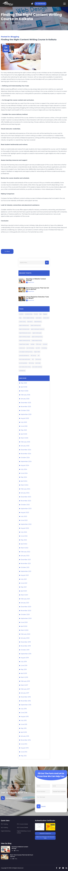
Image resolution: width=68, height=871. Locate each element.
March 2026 (24, 391)
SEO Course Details (22, 827)
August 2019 (25, 657)
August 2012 (25, 748)
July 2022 (24, 532)
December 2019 (26, 642)
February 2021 (25, 599)
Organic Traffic (37, 351)
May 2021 (24, 587)
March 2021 (24, 595)
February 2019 (25, 681)
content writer (46, 317)
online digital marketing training (25, 351)
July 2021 (24, 579)
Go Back (7, 251)
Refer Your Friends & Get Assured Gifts (45, 837)
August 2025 (25, 418)
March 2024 (24, 485)
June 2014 (24, 744)
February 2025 (25, 442)
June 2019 (24, 665)
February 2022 (25, 551)
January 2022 (25, 555)
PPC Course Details (22, 824)
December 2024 (26, 449)
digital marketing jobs (37, 332)
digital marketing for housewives (37, 329)
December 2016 (26, 697)
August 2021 (25, 575)
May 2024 (24, 477)
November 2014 (26, 740)
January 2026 (25, 398)
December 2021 (26, 559)
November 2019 (26, 646)
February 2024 (25, 489)
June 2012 (24, 752)
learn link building (30, 348)
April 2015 (24, 732)
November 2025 (26, 406)
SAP (38, 355)
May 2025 (24, 430)
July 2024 (24, 469)
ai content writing (28, 314)
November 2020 (26, 610)
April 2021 (24, 591)
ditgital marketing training (24, 340)
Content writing (22, 321)
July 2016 (24, 708)
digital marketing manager (24, 336)
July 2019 (24, 661)
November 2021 (26, 563)
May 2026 (24, 383)
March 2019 (24, 677)
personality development (24, 355)
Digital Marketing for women (25, 332)
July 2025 (24, 422)
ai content (21, 314)
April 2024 (24, 481)
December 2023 (26, 497)
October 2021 (25, 567)
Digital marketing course (36, 325)
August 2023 (25, 512)
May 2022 (24, 540)
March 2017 (24, 685)
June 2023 (24, 520)
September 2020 (26, 618)
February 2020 (25, 634)
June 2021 (24, 583)
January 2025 (25, 446)
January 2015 (25, 736)
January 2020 (25, 638)
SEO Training (4, 827)
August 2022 (25, 528)
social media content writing (24, 366)
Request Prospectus (45, 833)
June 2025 (24, 426)
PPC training (33, 355)
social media (38, 363)
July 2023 (24, 516)
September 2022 (26, 524)
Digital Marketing (37, 321)
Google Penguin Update (24, 344)
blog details (15, 23)
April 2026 (24, 387)
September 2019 (26, 653)
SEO (33, 359)
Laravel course (22, 348)
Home (3, 23)
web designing (22, 370)
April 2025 (24, 434)
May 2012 (24, 756)
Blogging (45, 314)
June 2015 (24, 724)
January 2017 (25, 693)
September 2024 (26, 461)
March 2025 (24, 438)
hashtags (32, 344)
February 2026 (25, 395)
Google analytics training (37, 340)
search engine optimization (24, 359)
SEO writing (31, 363)
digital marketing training (37, 336)
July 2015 (24, 720)
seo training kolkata (23, 363)
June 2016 (24, 712)
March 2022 (24, 548)
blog (8, 23)
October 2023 (25, 504)
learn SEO (38, 348)
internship (45, 344)
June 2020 (24, 622)
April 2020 (24, 626)
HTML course (38, 344)
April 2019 (24, 673)
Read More (30, 282)
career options (38, 317)
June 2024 (24, 473)
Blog (40, 314)
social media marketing (37, 366)
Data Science (29, 321)
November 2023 (26, 500)
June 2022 (24, 536)
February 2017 (25, 689)
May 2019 (24, 669)
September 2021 (26, 571)
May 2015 (23, 728)
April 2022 (24, 544)
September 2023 (26, 508)
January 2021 (25, 602)
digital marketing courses (24, 329)
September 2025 (26, 414)
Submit (41, 806)
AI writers (36, 314)
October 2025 (25, 410)
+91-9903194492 (40, 4)
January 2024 (25, 493)
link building (44, 348)
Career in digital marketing (28, 317)
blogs (20, 317)
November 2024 (26, 453)
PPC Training (4, 824)
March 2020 (24, 630)
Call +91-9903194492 (14, 798)
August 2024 (25, 465)
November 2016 (26, 701)
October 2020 (25, 614)
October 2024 (25, 457)
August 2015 (25, 716)
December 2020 (26, 606)
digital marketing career (24, 325)
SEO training (38, 359)
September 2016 (26, 704)
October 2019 (25, 650)
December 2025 (26, 402)
